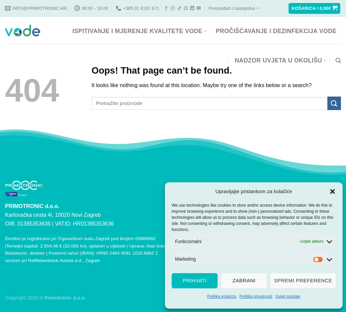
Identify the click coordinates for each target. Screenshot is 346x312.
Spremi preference (303, 280)
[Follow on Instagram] (173, 8)
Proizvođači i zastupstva (233, 8)
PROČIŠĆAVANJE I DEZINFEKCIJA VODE (276, 31)
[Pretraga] (338, 60)
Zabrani (243, 280)
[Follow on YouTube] (199, 8)
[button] (332, 191)
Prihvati (195, 280)
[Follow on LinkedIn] (192, 8)
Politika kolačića (221, 296)
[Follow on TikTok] (179, 8)
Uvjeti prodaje (287, 296)
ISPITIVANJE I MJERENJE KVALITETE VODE (139, 31)
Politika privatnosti (256, 296)
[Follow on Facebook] (166, 8)
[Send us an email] (186, 8)
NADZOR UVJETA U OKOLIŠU (281, 60)
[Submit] (334, 103)
